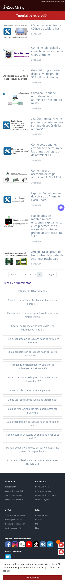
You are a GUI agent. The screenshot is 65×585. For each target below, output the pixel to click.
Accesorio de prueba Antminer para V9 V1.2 (32, 390)
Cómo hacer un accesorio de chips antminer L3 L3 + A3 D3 (46, 174)
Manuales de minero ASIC (15, 524)
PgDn (52, 274)
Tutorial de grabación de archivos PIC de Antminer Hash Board (32, 328)
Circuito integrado (42, 499)
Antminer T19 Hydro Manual (32, 291)
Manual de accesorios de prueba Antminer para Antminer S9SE (32, 315)
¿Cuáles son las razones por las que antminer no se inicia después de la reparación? (47, 124)
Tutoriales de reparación (15, 515)
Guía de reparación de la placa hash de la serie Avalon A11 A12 (33, 353)
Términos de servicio (13, 495)
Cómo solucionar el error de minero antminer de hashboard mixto (46, 98)
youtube (29, 544)
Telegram (50, 544)
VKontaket (43, 544)
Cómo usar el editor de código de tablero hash (46, 27)
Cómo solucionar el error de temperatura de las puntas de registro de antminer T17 (47, 150)
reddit (22, 544)
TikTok (36, 544)
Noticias (38, 519)
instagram (15, 544)
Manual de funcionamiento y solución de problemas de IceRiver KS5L (32, 366)
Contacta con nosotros (14, 499)
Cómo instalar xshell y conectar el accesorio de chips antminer (47, 51)
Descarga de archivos (13, 519)
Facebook (8, 544)
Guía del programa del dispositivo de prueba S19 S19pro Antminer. (45, 73)
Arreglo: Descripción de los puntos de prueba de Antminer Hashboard (47, 255)
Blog (37, 528)
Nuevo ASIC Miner (42, 487)
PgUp (13, 274)
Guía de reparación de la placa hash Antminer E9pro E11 (32, 302)
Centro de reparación (13, 528)
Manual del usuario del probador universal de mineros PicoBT (32, 379)
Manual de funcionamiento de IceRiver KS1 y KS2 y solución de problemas (32, 449)
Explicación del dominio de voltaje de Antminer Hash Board (46, 196)
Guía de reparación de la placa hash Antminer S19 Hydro (32, 410)
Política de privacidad (14, 491)
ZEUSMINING (13, 7)
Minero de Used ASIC (43, 491)
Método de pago (41, 515)
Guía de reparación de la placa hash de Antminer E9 (32, 423)
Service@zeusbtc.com (8, 557)
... (20, 274)
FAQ (36, 524)
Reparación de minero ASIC (46, 495)
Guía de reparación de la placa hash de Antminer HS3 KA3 (32, 340)
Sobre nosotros (11, 487)
